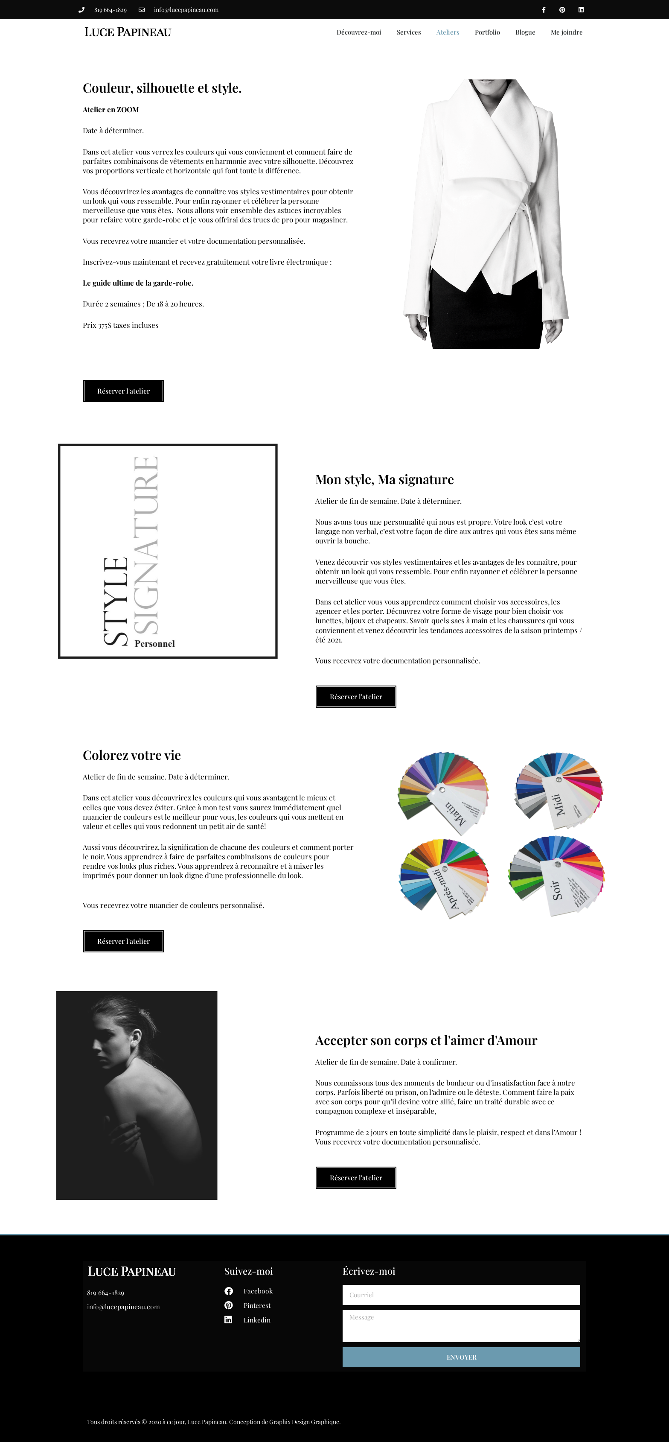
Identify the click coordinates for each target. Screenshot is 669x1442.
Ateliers (448, 32)
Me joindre (567, 32)
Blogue (525, 32)
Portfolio (487, 32)
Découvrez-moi (359, 32)
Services (409, 32)
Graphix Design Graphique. (305, 1422)
